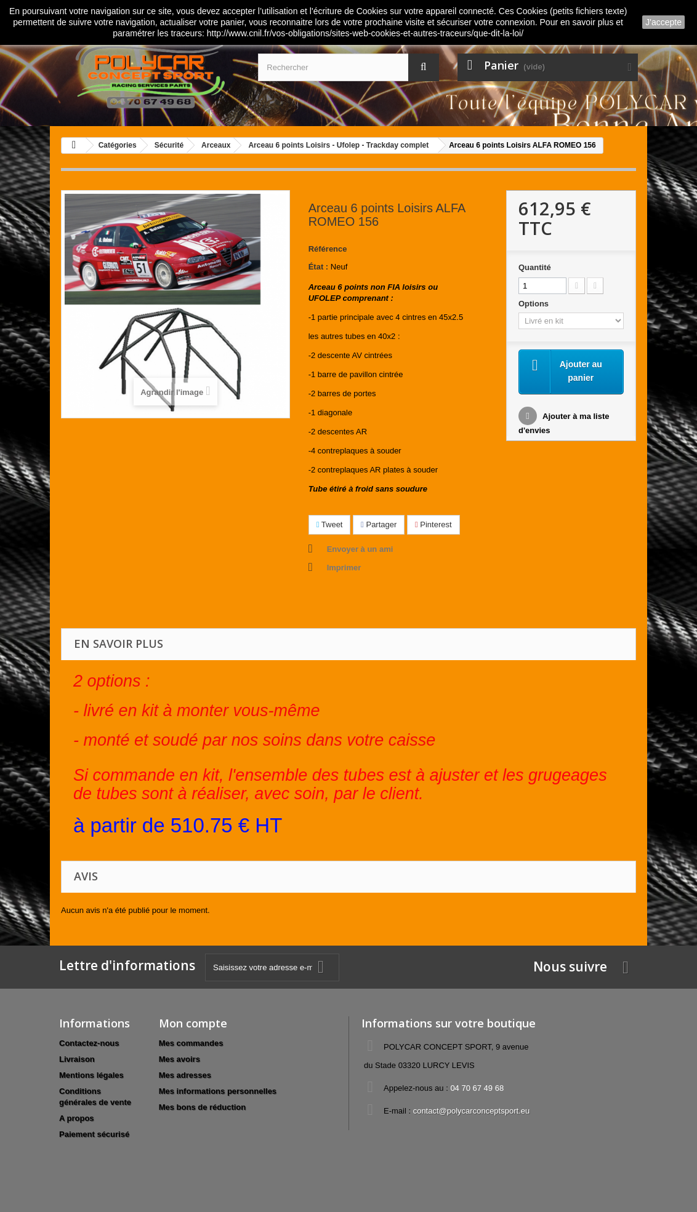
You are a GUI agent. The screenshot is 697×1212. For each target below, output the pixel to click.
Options (534, 303)
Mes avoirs (179, 1059)
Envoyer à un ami (360, 549)
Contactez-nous (89, 1043)
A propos (76, 1118)
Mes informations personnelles (217, 1091)
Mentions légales (91, 1075)
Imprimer (344, 567)
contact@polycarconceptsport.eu (471, 1110)
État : (318, 266)
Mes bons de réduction (202, 1107)
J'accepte (663, 22)
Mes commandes (191, 1043)
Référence (327, 248)
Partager (379, 524)
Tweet (329, 524)
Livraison (77, 1059)
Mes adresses (185, 1075)
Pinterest (433, 524)
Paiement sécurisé (94, 1134)
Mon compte (193, 1023)
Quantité (534, 267)
